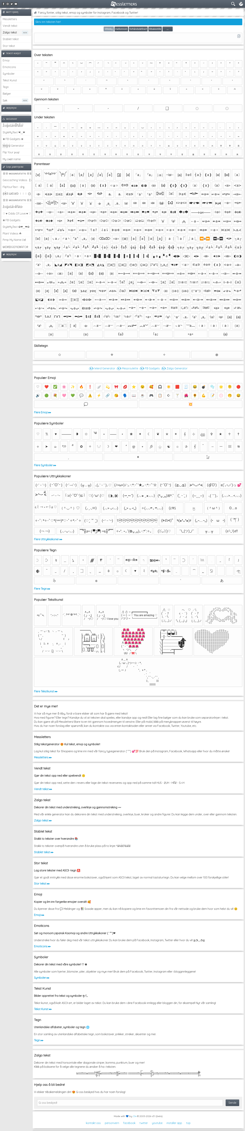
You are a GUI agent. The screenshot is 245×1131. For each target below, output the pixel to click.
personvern (112, 1123)
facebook (129, 1123)
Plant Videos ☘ (12, 233)
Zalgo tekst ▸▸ (43, 820)
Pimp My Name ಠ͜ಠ (14, 239)
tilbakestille (155, 29)
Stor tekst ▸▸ (42, 883)
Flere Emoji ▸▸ (42, 412)
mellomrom (121, 29)
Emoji (6, 60)
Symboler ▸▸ (41, 977)
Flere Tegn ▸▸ (42, 588)
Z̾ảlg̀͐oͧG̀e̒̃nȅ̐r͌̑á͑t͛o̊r (13, 207)
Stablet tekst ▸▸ (43, 852)
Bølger (7, 93)
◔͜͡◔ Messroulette (127, 368)
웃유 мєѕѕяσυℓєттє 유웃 (17, 173)
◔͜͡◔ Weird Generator (102, 368)
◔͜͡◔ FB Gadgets (150, 368)
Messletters (10, 19)
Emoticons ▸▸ (42, 946)
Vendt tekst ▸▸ (43, 789)
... (168, 29)
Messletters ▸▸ (43, 757)
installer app (174, 1123)
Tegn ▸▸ (38, 1040)
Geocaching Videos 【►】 (17, 180)
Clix (134, 1116)
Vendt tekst (10, 25)
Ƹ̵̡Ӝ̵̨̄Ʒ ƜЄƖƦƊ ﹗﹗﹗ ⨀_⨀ (17, 193)
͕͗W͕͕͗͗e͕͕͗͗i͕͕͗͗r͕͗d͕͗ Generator (13, 145)
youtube (157, 1123)
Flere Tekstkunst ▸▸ (46, 691)
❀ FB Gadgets (11, 220)
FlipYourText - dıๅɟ (13, 187)
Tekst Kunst (10, 80)
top (188, 1123)
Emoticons (9, 67)
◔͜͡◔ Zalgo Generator (174, 368)
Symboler (9, 73)
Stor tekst (9, 46)
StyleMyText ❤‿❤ (14, 132)
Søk (5, 100)
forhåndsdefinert (138, 29)
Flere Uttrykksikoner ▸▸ (48, 539)
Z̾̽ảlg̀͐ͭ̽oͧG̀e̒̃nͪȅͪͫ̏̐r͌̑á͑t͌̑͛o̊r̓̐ (13, 125)
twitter (144, 1123)
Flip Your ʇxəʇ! (11, 152)
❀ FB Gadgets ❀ (13, 139)
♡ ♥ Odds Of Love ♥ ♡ (17, 213)
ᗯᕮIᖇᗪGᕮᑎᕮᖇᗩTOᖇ (15, 247)
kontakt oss (93, 1123)
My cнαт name (12, 159)
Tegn (6, 87)
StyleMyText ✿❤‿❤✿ (16, 227)
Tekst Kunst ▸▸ (43, 1009)
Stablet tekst (11, 39)
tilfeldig (109, 29)
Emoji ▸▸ (39, 915)
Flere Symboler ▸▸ (45, 465)
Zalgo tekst (10, 32)
